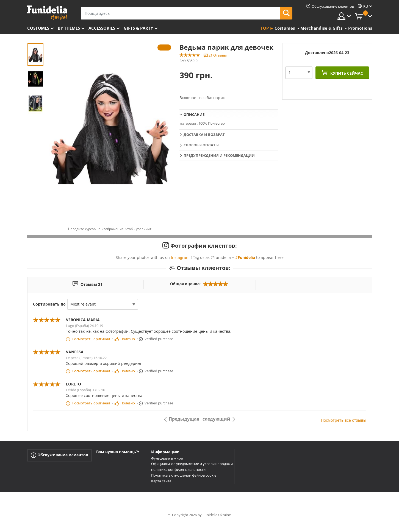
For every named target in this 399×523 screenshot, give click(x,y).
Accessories (101, 28)
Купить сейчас (346, 73)
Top (265, 28)
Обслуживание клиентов (59, 455)
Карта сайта (161, 481)
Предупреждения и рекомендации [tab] (219, 155)
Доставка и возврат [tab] (204, 134)
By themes (69, 28)
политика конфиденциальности (178, 469)
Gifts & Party (138, 28)
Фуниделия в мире (167, 458)
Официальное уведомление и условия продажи (192, 463)
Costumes (38, 28)
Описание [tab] (194, 114)
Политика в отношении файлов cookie (183, 475)
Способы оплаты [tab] (201, 144)
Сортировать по (49, 304)
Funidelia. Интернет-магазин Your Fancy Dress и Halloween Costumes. (47, 12)
